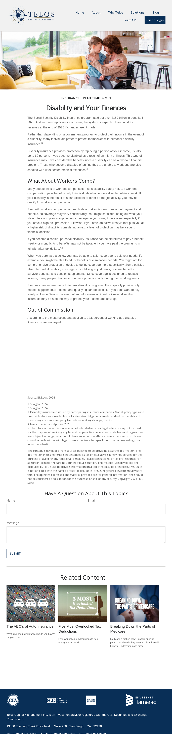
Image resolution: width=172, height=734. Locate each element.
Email (92, 500)
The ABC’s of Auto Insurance (30, 626)
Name (11, 500)
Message (13, 523)
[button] (79, 12)
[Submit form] (15, 553)
